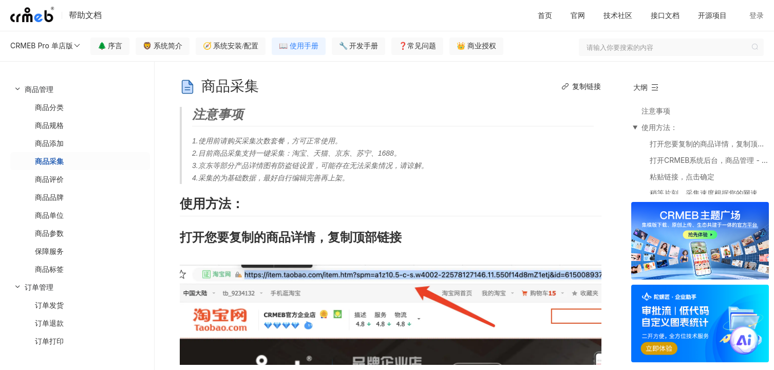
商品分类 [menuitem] (49, 107)
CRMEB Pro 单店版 (45, 46)
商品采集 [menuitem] (49, 161)
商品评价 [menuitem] (49, 179)
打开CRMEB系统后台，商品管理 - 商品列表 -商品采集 (709, 160)
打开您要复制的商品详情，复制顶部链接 (709, 143)
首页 (545, 15)
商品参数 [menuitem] (49, 233)
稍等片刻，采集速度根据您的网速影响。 (709, 193)
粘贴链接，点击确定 (682, 176)
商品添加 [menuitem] (49, 143)
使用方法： (659, 127)
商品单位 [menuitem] (49, 215)
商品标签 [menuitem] (49, 269)
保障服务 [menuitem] (49, 251)
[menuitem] (77, 179)
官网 (578, 15)
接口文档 (665, 15)
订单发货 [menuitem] (49, 305)
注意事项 (655, 110)
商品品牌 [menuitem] (49, 197)
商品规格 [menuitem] (49, 125)
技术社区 (617, 15)
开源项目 (712, 15)
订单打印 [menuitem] (49, 341)
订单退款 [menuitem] (49, 323)
